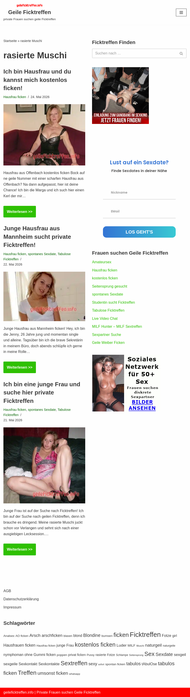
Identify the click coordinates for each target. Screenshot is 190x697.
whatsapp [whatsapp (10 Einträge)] (74, 673)
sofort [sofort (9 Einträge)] (101, 664)
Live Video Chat (105, 318)
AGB (7, 591)
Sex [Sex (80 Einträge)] (149, 654)
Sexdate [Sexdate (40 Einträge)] (164, 654)
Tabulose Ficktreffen (108, 311)
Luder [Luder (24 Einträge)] (122, 645)
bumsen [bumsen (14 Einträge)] (106, 636)
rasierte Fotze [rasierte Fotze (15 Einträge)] (105, 655)
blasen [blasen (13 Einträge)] (67, 636)
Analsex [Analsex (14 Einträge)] (9, 636)
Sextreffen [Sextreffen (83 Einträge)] (74, 663)
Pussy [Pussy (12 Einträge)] (91, 655)
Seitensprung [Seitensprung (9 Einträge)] (136, 655)
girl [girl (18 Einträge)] (174, 636)
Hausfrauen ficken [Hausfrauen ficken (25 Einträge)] (19, 645)
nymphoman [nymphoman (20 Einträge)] (13, 655)
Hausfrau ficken (14, 97)
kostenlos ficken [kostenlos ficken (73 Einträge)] (95, 644)
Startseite (10, 41)
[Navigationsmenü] (181, 12)
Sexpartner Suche (106, 335)
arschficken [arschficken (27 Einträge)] (52, 635)
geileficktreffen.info (18, 692)
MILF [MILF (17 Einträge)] (131, 645)
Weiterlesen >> (17, 213)
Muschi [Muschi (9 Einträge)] (140, 645)
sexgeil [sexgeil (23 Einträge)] (180, 655)
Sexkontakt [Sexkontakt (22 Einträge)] (28, 664)
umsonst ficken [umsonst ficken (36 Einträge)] (53, 673)
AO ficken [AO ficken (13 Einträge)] (21, 636)
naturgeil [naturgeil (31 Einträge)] (153, 645)
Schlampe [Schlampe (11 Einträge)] (122, 655)
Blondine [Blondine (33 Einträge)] (91, 635)
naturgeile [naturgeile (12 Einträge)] (169, 645)
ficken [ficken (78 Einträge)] (121, 635)
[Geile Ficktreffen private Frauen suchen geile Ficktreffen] (29, 12)
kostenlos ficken (105, 278)
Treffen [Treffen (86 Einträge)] (27, 672)
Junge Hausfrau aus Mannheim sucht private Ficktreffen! (37, 236)
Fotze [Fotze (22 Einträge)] (166, 635)
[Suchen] (134, 53)
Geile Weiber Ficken (108, 343)
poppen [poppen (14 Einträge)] (62, 655)
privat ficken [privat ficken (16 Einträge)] (77, 655)
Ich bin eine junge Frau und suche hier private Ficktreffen (41, 392)
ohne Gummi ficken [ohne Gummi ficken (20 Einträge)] (40, 655)
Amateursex (101, 262)
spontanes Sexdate (42, 254)
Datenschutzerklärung (21, 599)
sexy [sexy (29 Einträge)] (92, 663)
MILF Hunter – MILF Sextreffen (117, 327)
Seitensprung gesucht (109, 286)
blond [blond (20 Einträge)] (77, 636)
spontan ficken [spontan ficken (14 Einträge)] (115, 664)
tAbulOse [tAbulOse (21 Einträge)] (149, 664)
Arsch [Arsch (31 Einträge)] (35, 635)
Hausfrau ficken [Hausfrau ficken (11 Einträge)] (46, 645)
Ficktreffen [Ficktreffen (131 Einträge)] (145, 634)
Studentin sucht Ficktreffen (113, 302)
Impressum (12, 607)
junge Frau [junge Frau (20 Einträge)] (65, 645)
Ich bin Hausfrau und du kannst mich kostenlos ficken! (37, 79)
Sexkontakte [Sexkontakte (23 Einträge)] (49, 664)
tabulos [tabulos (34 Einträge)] (133, 663)
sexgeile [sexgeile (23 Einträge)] (10, 664)
